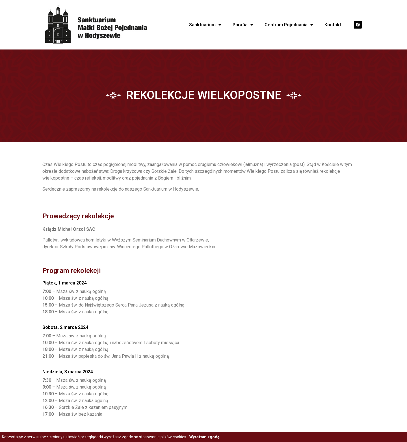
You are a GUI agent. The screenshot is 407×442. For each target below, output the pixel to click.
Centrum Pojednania (289, 25)
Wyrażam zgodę (204, 437)
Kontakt (332, 24)
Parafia (243, 25)
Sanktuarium (205, 25)
